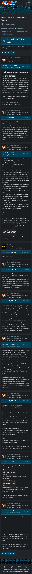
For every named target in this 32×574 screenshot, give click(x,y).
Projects (11, 29)
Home (3, 29)
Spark (9, 244)
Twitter (13, 567)
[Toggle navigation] (28, 3)
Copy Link (26, 66)
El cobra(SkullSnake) (11, 46)
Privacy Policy (22, 567)
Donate (7, 567)
